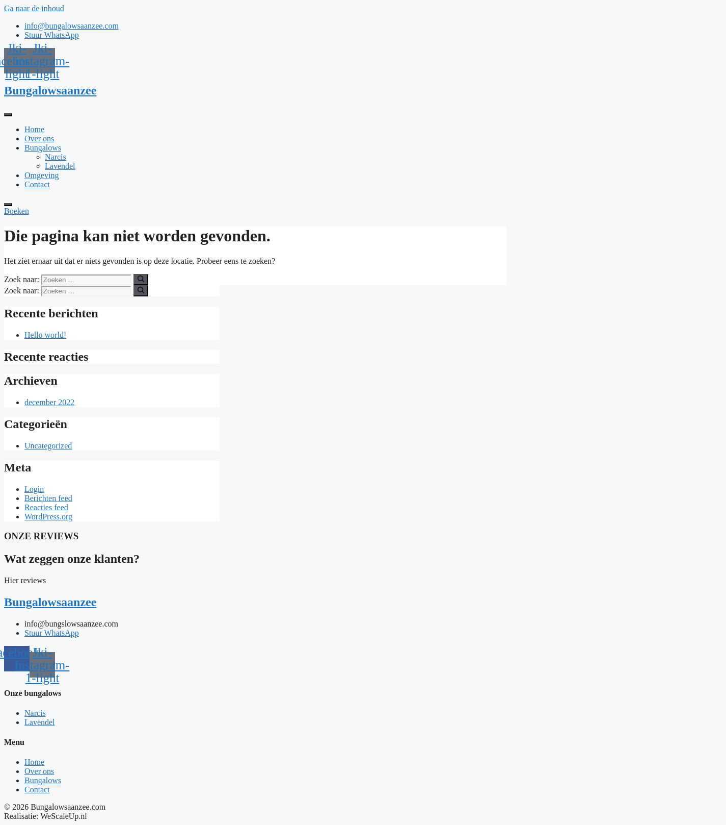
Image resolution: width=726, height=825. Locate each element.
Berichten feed (48, 498)
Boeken (16, 211)
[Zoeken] (140, 279)
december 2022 (49, 402)
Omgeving (41, 175)
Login (34, 489)
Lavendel (60, 166)
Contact (37, 184)
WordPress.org (48, 516)
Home (34, 129)
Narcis (55, 157)
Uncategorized (48, 445)
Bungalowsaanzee (50, 90)
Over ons (39, 138)
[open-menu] (8, 114)
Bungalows (42, 147)
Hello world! (45, 335)
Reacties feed (46, 507)
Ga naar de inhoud (34, 8)
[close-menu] (8, 204)
